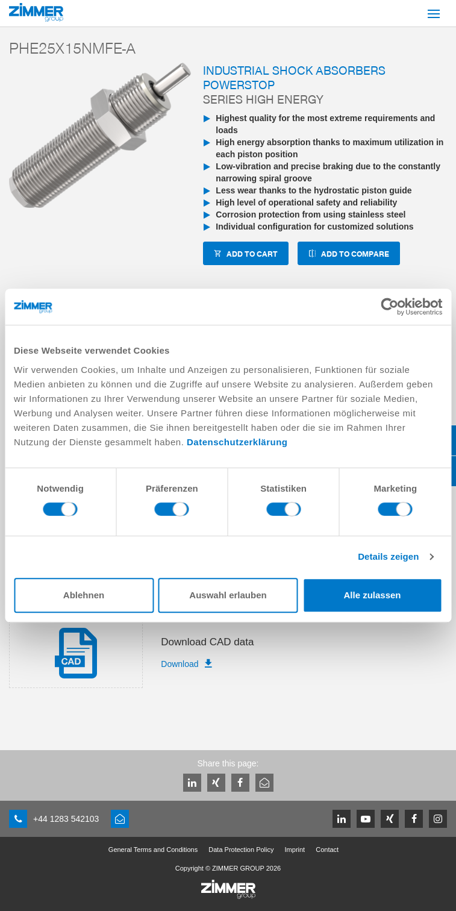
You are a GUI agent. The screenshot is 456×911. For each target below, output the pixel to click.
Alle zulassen (372, 595)
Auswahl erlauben (227, 595)
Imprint (295, 849)
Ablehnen (83, 595)
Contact (327, 849)
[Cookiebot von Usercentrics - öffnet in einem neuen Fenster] (389, 307)
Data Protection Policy (240, 849)
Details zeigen (388, 556)
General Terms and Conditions (153, 849)
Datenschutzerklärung (237, 442)
